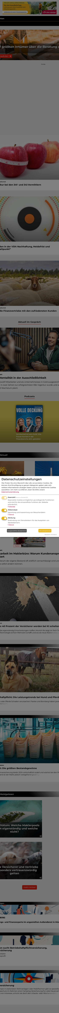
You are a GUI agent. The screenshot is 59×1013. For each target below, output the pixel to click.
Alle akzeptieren (45, 531)
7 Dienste (11, 507)
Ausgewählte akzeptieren (17, 531)
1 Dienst (11, 515)
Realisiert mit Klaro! (51, 534)
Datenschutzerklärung (10, 492)
